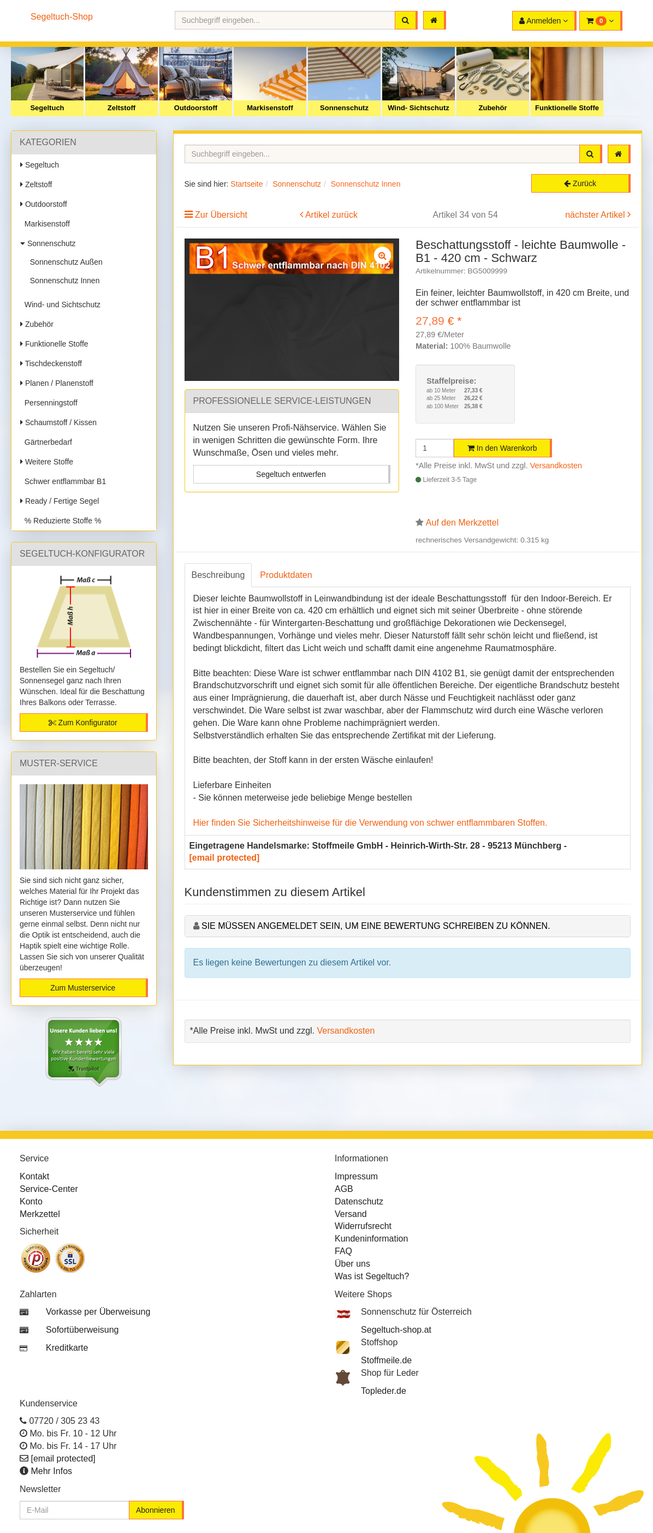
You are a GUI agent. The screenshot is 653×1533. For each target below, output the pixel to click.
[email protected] (224, 857)
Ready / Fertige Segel (59, 501)
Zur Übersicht (221, 214)
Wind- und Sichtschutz (60, 304)
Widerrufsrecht (363, 1226)
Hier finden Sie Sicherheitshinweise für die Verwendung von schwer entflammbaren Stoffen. (370, 822)
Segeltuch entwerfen (291, 474)
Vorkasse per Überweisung (98, 1311)
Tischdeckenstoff (51, 363)
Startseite (246, 184)
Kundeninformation (371, 1238)
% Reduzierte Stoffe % (60, 520)
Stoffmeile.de (386, 1360)
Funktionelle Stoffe (567, 108)
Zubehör (493, 108)
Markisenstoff (270, 108)
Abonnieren (155, 1510)
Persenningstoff (49, 402)
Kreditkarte (67, 1347)
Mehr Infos (51, 1471)
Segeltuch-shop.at (396, 1329)
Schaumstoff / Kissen (58, 422)
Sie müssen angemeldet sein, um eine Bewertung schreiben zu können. (375, 925)
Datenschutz (359, 1201)
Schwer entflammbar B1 (63, 481)
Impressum (356, 1176)
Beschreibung (218, 575)
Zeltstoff (121, 108)
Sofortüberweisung (82, 1329)
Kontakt (34, 1176)
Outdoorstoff (195, 108)
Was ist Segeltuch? (372, 1276)
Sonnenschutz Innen (62, 280)
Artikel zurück (331, 214)
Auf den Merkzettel (462, 522)
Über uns (352, 1263)
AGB (344, 1189)
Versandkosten (556, 465)
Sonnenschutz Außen (64, 262)
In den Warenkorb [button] (502, 448)
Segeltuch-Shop (62, 16)
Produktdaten (286, 575)
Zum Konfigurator (83, 722)
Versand (351, 1214)
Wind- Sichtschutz (418, 108)
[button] (600, 21)
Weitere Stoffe (46, 461)
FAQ (343, 1251)
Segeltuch (47, 108)
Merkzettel (40, 1214)
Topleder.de (383, 1390)
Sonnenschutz (344, 108)
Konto (31, 1201)
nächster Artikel (596, 214)
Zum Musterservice (82, 987)
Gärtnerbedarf (46, 442)
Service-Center (49, 1189)
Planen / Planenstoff (56, 383)
